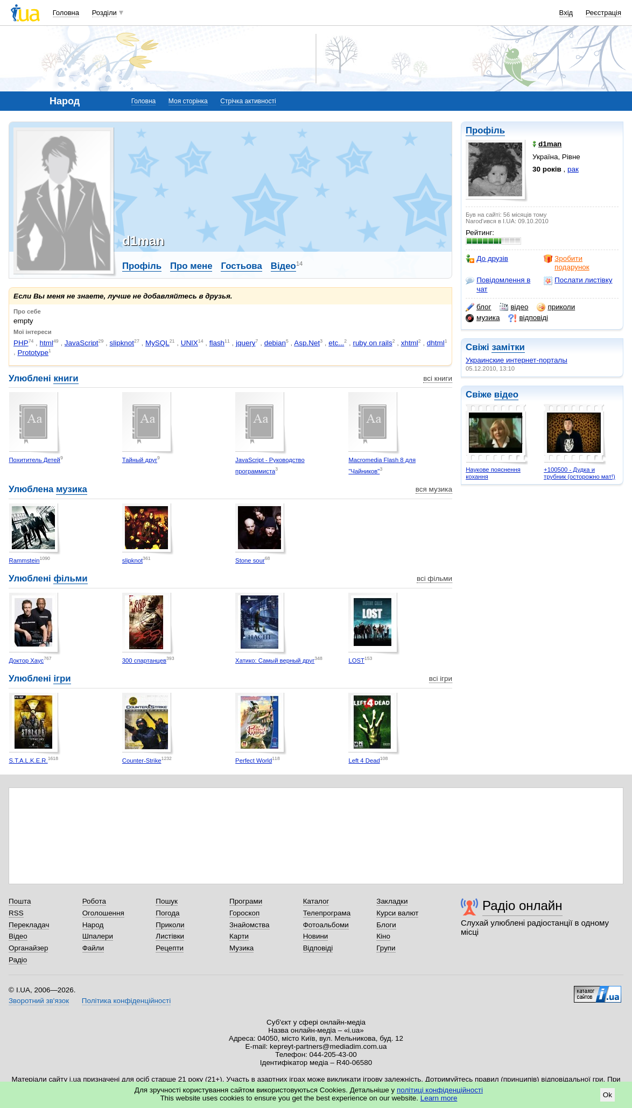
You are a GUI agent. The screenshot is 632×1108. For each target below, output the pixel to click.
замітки (508, 347)
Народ (93, 925)
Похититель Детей (34, 460)
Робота (94, 901)
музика (483, 318)
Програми (245, 901)
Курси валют (397, 913)
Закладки (392, 901)
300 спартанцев (144, 660)
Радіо (18, 960)
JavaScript (82, 343)
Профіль (485, 130)
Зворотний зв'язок (39, 1001)
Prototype (32, 353)
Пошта (20, 901)
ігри (62, 678)
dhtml (436, 343)
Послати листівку (578, 280)
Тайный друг (139, 460)
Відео (283, 266)
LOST (356, 660)
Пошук (167, 901)
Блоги (386, 925)
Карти (239, 936)
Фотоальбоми (326, 925)
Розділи (104, 13)
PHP (21, 343)
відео (514, 307)
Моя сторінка (188, 101)
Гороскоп (244, 913)
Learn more (439, 1098)
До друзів (487, 258)
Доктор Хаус (26, 660)
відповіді (528, 318)
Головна (66, 13)
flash (216, 343)
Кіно (383, 936)
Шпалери (97, 936)
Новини (315, 936)
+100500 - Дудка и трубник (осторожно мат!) (579, 473)
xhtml (409, 343)
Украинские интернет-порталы (516, 360)
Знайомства (249, 925)
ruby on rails (372, 343)
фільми (70, 578)
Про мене (191, 266)
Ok (607, 1095)
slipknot (121, 343)
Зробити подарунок (566, 262)
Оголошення (103, 913)
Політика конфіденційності (126, 1001)
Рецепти (170, 948)
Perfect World (253, 760)
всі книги (437, 378)
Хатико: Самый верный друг (274, 660)
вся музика (434, 489)
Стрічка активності (248, 101)
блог (478, 307)
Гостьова (241, 266)
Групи (385, 948)
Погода (167, 913)
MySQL (157, 343)
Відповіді (318, 948)
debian (275, 343)
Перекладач (29, 925)
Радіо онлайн (522, 905)
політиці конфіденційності (440, 1090)
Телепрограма (327, 913)
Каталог (316, 901)
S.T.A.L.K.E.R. (28, 760)
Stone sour (250, 560)
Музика (241, 948)
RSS (16, 913)
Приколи (170, 925)
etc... (336, 343)
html (46, 343)
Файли (93, 948)
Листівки (170, 936)
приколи (556, 307)
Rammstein (24, 560)
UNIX (189, 343)
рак (573, 169)
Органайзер (28, 948)
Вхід (566, 13)
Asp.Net (307, 343)
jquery (246, 343)
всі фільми (434, 578)
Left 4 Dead (364, 760)
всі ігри (440, 678)
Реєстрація (603, 13)
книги (65, 378)
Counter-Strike (141, 760)
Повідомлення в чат (498, 284)
